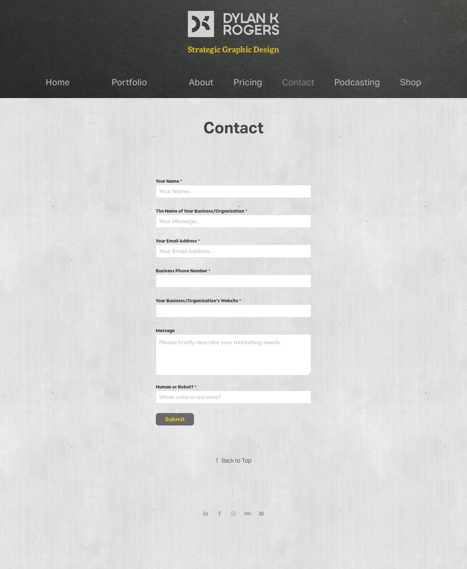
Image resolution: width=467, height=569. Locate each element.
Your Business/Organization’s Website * (198, 301)
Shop (410, 82)
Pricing (248, 82)
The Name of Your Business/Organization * (201, 211)
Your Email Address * (178, 241)
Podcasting (357, 82)
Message (165, 330)
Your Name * (169, 181)
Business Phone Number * (183, 271)
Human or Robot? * (176, 387)
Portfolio (129, 82)
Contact (298, 82)
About (201, 82)
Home (58, 82)
